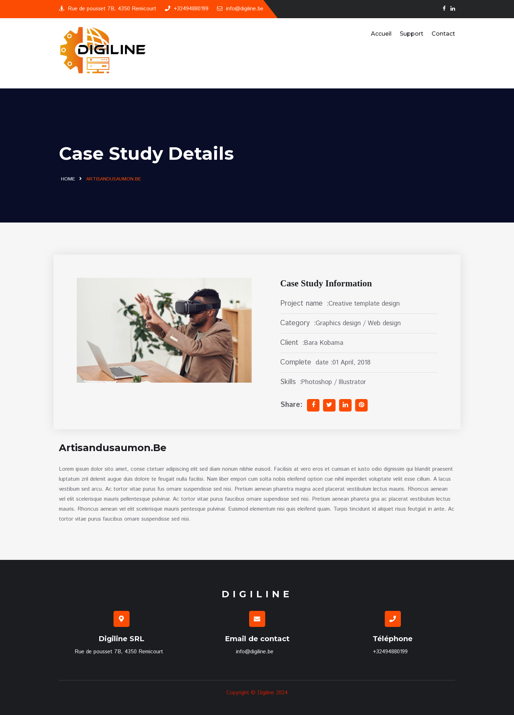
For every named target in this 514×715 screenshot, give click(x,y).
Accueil (381, 33)
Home (68, 179)
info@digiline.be (240, 8)
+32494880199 (186, 8)
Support (411, 33)
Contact (443, 33)
